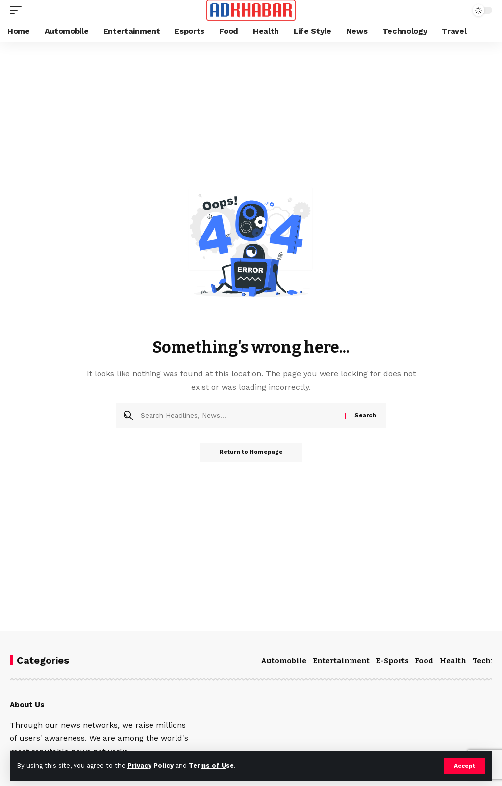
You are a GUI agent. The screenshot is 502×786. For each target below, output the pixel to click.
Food (424, 660)
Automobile (283, 660)
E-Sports (392, 660)
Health (453, 660)
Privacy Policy (150, 765)
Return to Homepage (251, 452)
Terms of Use (211, 765)
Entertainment (341, 660)
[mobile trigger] (18, 10)
